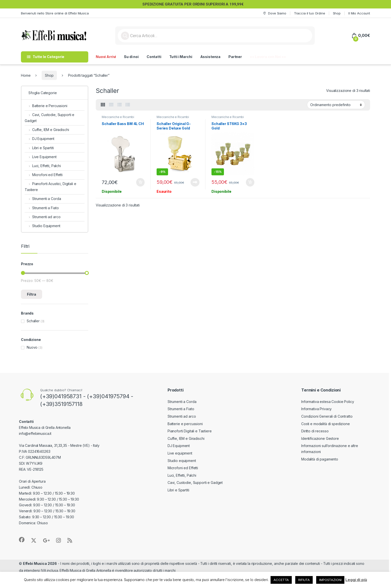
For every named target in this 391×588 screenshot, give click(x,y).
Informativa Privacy (316, 409)
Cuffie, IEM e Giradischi (47, 130)
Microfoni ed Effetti (44, 175)
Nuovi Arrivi (106, 57)
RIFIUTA (304, 580)
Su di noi (131, 57)
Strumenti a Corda (43, 198)
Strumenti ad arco (42, 217)
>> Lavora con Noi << (268, 57)
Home (25, 75)
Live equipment (180, 453)
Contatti (154, 57)
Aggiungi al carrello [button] (140, 182)
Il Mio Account (359, 13)
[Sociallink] (21, 539)
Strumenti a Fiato (42, 208)
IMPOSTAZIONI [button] (330, 580)
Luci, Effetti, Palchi (43, 166)
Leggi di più (356, 579)
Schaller (33, 321)
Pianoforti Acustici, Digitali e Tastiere (50, 187)
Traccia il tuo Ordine (309, 13)
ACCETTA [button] (281, 580)
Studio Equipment (42, 226)
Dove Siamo (274, 13)
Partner (235, 57)
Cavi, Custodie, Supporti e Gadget (49, 118)
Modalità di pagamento (319, 459)
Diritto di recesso (314, 431)
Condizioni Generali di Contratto (327, 416)
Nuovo (32, 347)
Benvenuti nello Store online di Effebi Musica (55, 13)
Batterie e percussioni (185, 424)
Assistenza (210, 57)
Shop (337, 13)
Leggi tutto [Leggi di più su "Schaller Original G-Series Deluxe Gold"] (195, 182)
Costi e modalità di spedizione (325, 424)
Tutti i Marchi (180, 57)
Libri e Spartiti (39, 148)
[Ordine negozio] (336, 104)
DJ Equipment (39, 138)
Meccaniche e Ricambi (118, 117)
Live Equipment (41, 157)
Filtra (31, 294)
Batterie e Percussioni (46, 106)
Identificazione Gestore (320, 438)
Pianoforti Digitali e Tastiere (190, 431)
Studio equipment (182, 460)
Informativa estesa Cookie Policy (327, 401)
